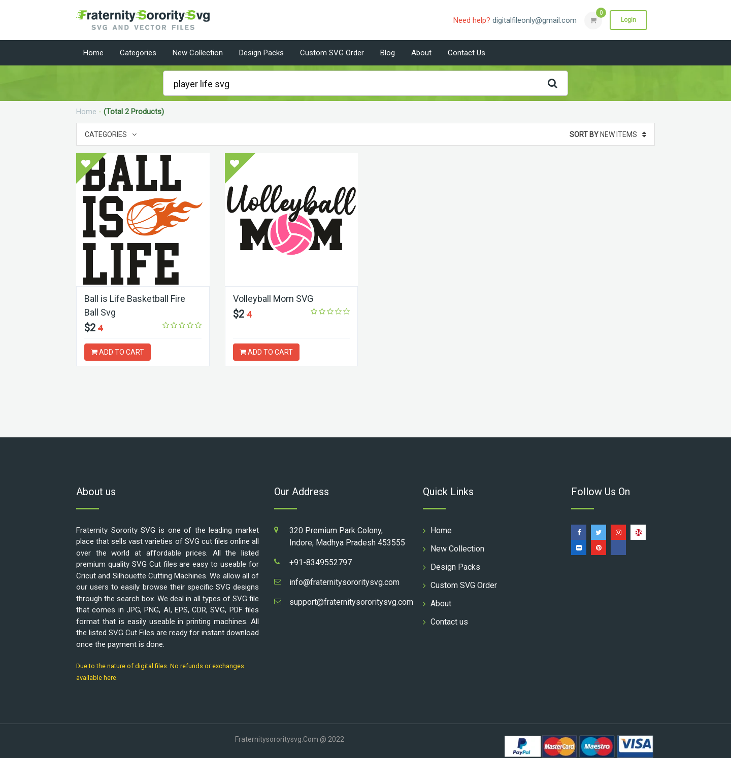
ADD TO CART (117, 352)
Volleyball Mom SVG (273, 298)
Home (93, 52)
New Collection (198, 52)
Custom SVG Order (332, 52)
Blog (387, 52)
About (421, 52)
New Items (608, 134)
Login (628, 19)
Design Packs (261, 52)
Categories (138, 52)
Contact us (466, 52)
